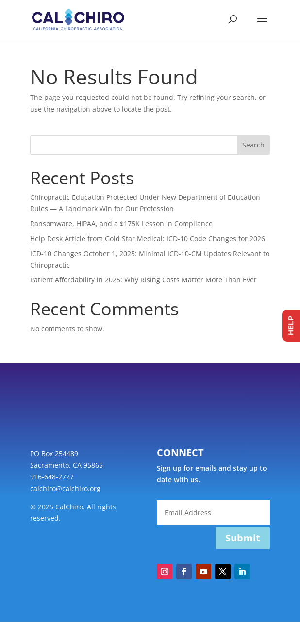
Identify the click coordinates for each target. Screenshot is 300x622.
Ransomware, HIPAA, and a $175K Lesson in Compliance (121, 223)
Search (253, 144)
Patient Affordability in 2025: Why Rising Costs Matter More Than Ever (143, 279)
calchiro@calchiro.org (65, 488)
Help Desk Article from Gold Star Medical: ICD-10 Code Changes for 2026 (147, 238)
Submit (242, 537)
